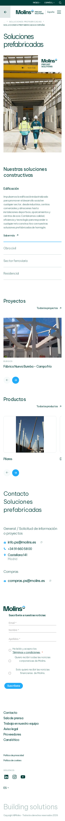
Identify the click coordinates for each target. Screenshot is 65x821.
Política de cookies (12, 760)
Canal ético (11, 740)
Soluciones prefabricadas (25, 21)
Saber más (11, 235)
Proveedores (12, 734)
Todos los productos (49, 406)
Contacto (10, 713)
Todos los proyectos (49, 308)
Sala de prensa (13, 718)
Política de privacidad (13, 755)
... (4, 21)
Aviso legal (10, 729)
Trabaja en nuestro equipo (21, 724)
